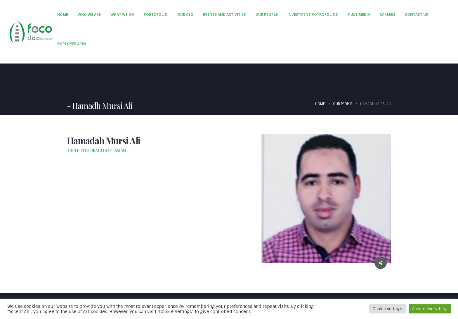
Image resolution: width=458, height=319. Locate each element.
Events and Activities (224, 14)
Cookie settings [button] (387, 308)
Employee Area (71, 43)
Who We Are (89, 14)
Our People (266, 14)
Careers (387, 14)
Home (62, 14)
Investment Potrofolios (312, 14)
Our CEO (185, 14)
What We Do (122, 14)
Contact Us (416, 14)
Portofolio (156, 14)
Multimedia (358, 14)
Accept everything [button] (429, 308)
